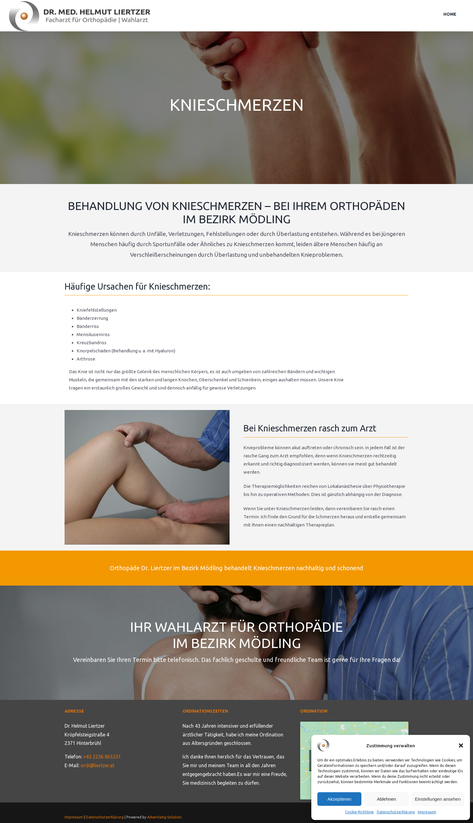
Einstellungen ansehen (438, 799)
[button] (461, 745)
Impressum (427, 812)
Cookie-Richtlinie (359, 812)
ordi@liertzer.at (97, 765)
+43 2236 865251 (102, 756)
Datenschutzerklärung (396, 812)
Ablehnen (386, 799)
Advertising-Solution (164, 817)
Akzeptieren (339, 799)
